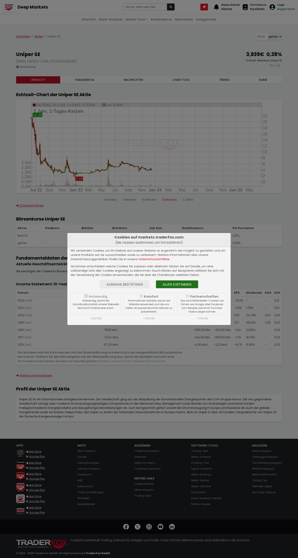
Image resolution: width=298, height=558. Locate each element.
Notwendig (98, 296)
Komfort (151, 296)
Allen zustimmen (177, 284)
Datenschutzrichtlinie (154, 259)
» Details (96, 318)
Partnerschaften (204, 296)
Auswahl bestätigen (125, 284)
